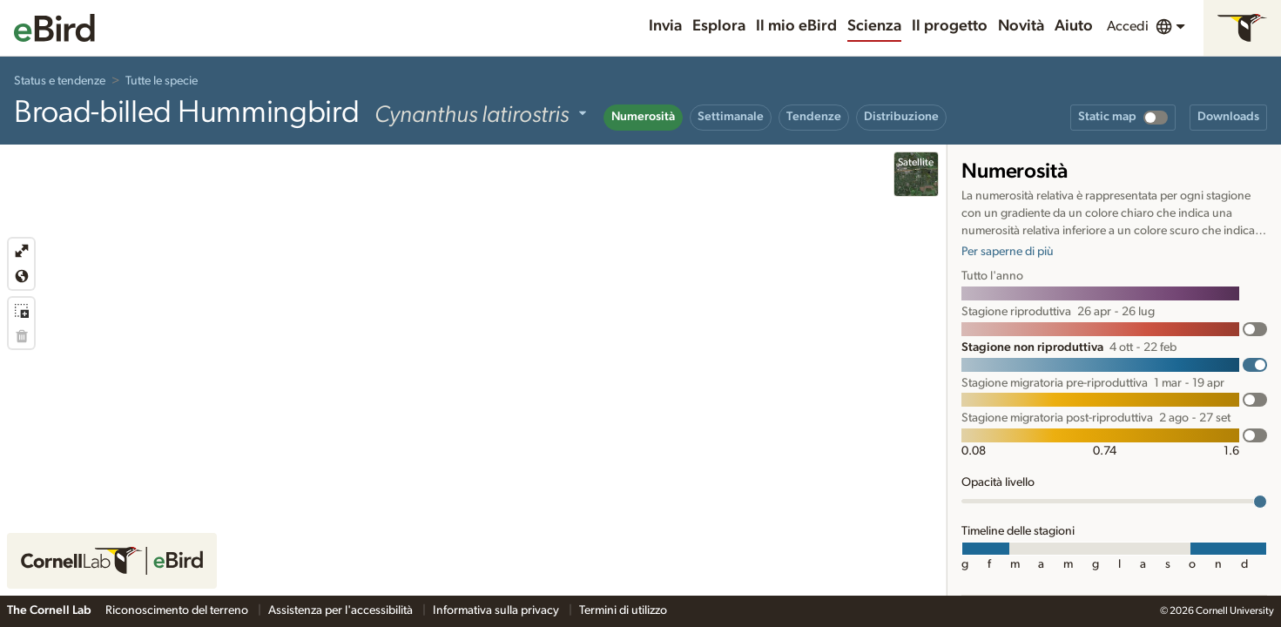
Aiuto (1074, 26)
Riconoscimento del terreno (178, 610)
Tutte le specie (161, 81)
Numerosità (643, 117)
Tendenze (813, 117)
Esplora (718, 26)
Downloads (1228, 117)
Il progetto (950, 26)
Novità (1021, 26)
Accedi (1128, 26)
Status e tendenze (59, 81)
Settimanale (731, 117)
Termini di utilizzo (623, 610)
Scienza (874, 26)
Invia (665, 26)
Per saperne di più (1007, 252)
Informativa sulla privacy (497, 610)
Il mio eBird (796, 26)
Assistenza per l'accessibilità (341, 610)
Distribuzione (901, 117)
